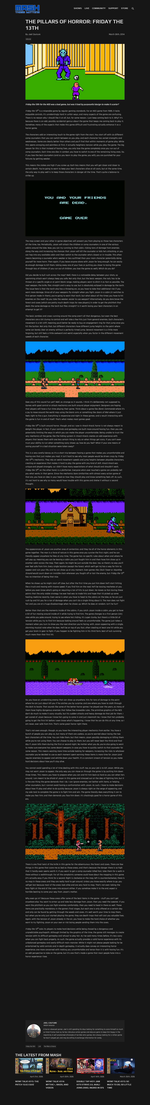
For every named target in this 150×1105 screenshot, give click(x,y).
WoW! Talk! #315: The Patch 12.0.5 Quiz (27, 1083)
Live (87, 8)
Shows (78, 8)
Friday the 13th (30, 1046)
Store (124, 8)
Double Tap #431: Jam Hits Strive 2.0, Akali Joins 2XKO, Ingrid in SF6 (90, 1084)
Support (113, 8)
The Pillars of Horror (50, 1046)
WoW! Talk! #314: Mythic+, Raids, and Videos (57, 1084)
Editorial (28, 39)
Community (99, 8)
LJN (39, 1046)
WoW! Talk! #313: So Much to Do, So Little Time (119, 1084)
